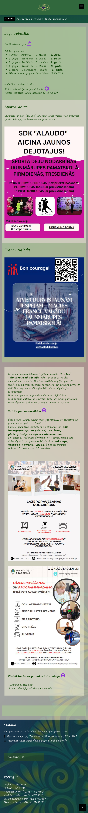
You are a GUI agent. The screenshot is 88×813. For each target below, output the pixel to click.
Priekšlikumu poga (15, 757)
